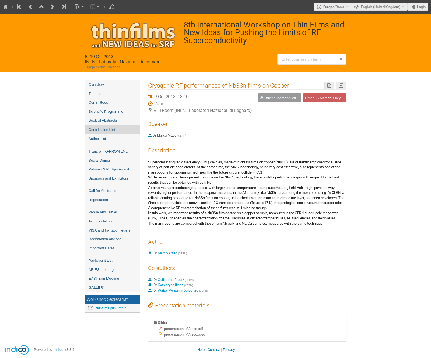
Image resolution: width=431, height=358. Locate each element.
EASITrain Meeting (104, 278)
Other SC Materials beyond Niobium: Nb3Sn (338, 97)
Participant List (100, 260)
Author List (97, 139)
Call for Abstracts (102, 191)
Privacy (229, 349)
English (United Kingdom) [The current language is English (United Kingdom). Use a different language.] (380, 6)
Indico (58, 349)
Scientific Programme (106, 111)
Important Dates (102, 248)
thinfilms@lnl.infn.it (111, 308)
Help (201, 349)
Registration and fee (105, 239)
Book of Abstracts (103, 120)
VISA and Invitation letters (110, 230)
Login (421, 6)
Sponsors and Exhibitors (108, 178)
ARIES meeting (101, 270)
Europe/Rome (334, 6)
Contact (214, 349)
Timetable (96, 94)
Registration (98, 200)
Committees (98, 102)
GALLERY (97, 287)
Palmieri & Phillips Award (109, 169)
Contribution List (102, 130)
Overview (96, 84)
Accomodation (100, 221)
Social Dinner (99, 160)
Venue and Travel (103, 212)
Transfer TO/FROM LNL (108, 151)
